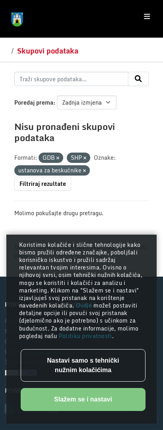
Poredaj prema (33, 102)
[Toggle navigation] (147, 16)
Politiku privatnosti (85, 335)
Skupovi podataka (47, 50)
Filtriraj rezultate (42, 183)
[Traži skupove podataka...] (71, 79)
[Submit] (138, 79)
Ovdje (85, 305)
